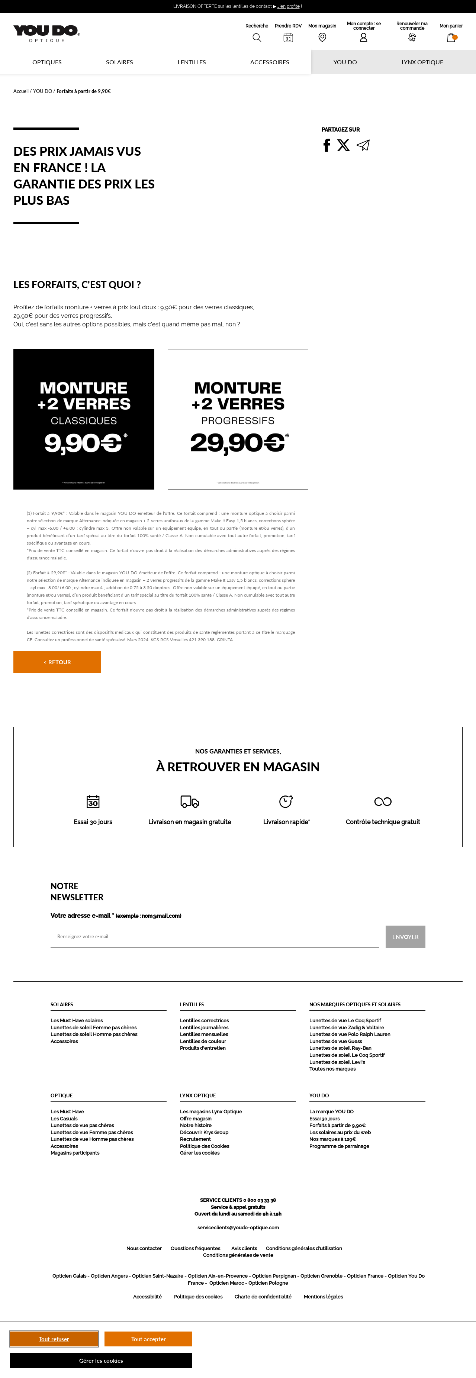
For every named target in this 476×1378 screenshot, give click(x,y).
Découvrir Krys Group (204, 1132)
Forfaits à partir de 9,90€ (337, 1125)
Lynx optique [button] (422, 61)
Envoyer (405, 936)
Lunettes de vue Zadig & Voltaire (346, 1027)
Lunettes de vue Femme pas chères (92, 1132)
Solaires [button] (119, 61)
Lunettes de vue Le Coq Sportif (345, 1020)
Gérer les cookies (199, 1153)
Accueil (21, 91)
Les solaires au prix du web (340, 1132)
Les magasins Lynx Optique (211, 1111)
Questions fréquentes (195, 1248)
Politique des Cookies (204, 1146)
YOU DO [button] (345, 61)
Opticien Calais (69, 1276)
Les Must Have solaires (77, 1020)
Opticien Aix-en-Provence (218, 1276)
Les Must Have (67, 1111)
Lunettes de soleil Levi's (337, 1062)
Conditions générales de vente (238, 1255)
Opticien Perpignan (274, 1276)
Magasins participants (75, 1153)
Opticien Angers (109, 1276)
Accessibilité (147, 1297)
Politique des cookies (198, 1297)
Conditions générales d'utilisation (304, 1248)
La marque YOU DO (331, 1111)
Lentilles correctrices (204, 1020)
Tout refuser (54, 1339)
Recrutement (195, 1139)
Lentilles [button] (192, 61)
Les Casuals (64, 1119)
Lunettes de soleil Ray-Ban (340, 1048)
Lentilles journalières (204, 1027)
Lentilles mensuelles (204, 1034)
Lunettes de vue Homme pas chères (92, 1139)
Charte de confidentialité (263, 1297)
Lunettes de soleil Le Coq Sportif (347, 1055)
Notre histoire (196, 1125)
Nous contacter (144, 1248)
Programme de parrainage (339, 1146)
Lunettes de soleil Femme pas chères (93, 1027)
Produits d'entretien (203, 1048)
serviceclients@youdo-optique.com (238, 1227)
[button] (451, 31)
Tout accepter (148, 1339)
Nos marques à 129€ (332, 1139)
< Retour (57, 662)
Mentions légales (323, 1297)
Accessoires (269, 61)
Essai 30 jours (324, 1119)
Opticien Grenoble (321, 1276)
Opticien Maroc (226, 1283)
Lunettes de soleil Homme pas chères (94, 1034)
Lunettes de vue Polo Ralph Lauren (349, 1034)
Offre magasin (196, 1119)
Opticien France (365, 1276)
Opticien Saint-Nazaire (157, 1276)
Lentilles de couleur (203, 1041)
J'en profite (288, 6)
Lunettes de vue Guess (335, 1041)
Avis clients (244, 1248)
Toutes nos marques (332, 1069)
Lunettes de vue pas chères (82, 1125)
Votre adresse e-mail (116, 916)
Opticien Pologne (268, 1283)
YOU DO (42, 91)
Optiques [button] (47, 61)
